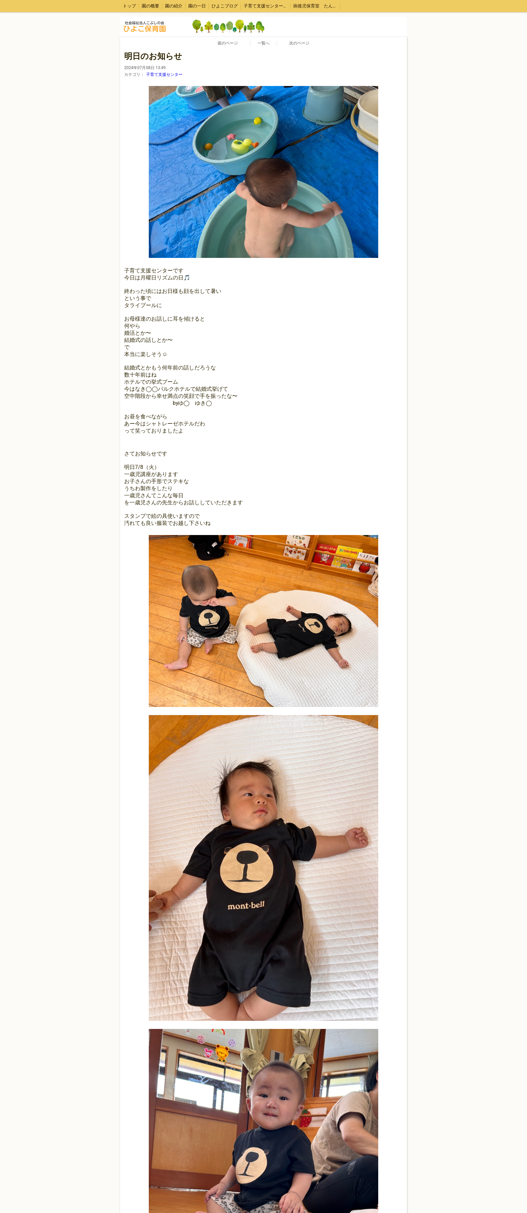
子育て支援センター (164, 74)
